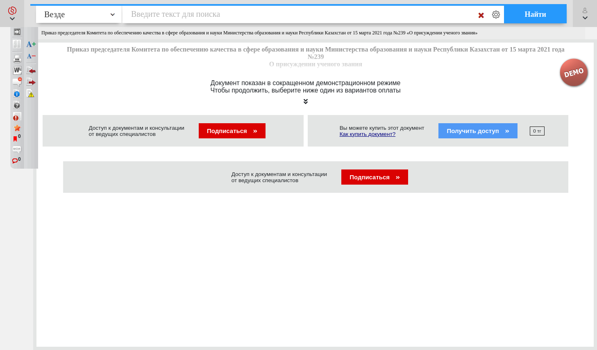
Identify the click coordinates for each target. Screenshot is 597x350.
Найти (535, 14)
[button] (12, 13)
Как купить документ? (368, 134)
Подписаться (232, 130)
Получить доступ (478, 130)
